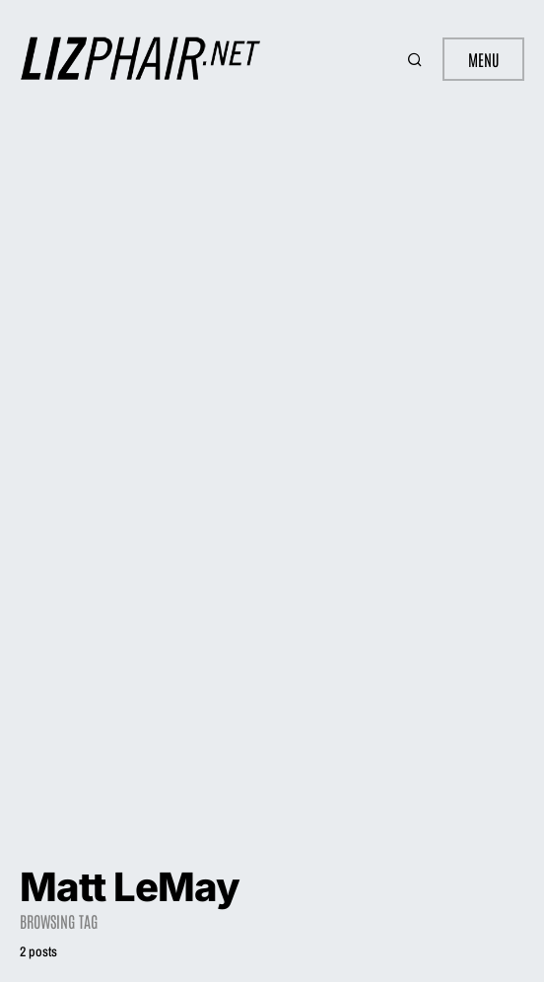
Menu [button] (483, 59)
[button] (417, 59)
